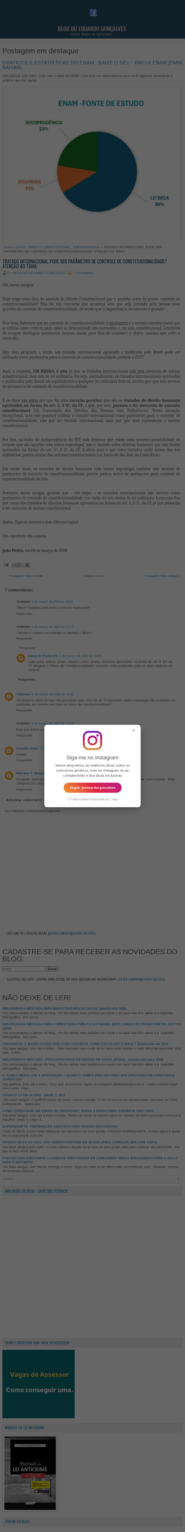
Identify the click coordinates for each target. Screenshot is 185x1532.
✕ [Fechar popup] (134, 730)
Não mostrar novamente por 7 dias (93, 799)
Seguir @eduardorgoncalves (93, 787)
